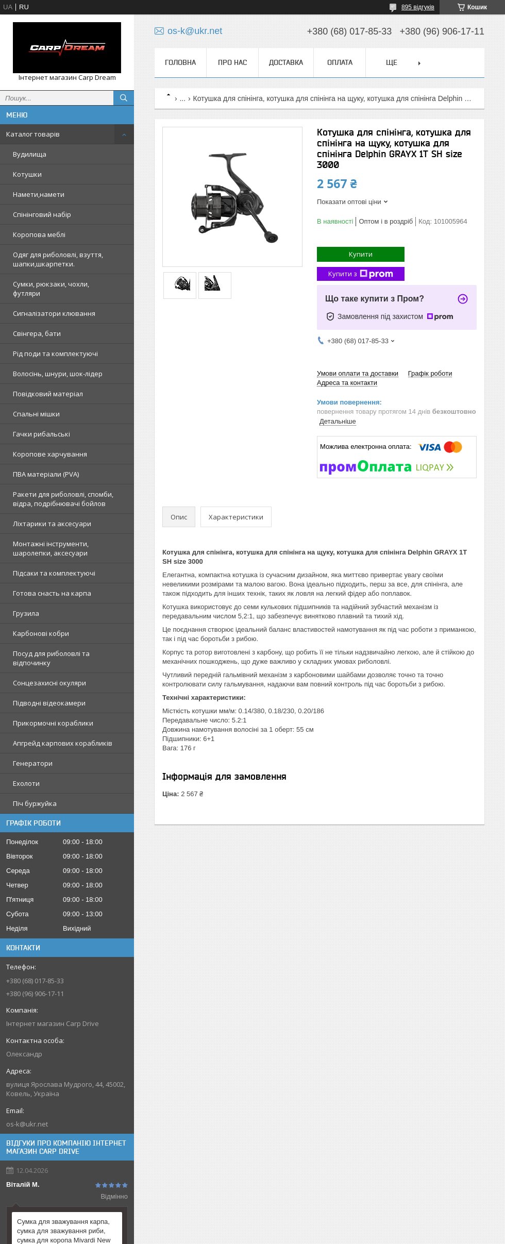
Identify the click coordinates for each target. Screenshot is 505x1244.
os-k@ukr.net (27, 1124)
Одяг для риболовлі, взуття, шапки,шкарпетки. (58, 259)
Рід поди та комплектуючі (55, 353)
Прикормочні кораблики (53, 723)
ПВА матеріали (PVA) (46, 474)
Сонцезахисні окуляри (49, 682)
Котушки (27, 174)
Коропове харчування (50, 454)
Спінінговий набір (42, 214)
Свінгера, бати (37, 333)
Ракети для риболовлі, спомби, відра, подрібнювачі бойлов (63, 499)
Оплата (339, 62)
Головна (180, 62)
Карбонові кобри (41, 633)
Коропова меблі (39, 234)
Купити (361, 254)
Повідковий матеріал (48, 393)
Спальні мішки (36, 413)
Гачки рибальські (41, 434)
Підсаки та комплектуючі (54, 573)
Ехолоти (26, 783)
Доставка (286, 62)
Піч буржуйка (35, 803)
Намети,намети (38, 194)
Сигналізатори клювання (54, 313)
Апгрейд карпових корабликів (62, 743)
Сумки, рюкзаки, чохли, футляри (51, 288)
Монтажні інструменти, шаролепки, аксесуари (51, 548)
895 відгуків (417, 7)
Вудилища (29, 154)
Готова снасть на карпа (52, 593)
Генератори (33, 763)
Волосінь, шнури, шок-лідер (58, 373)
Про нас (232, 62)
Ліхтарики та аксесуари (52, 523)
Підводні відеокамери (49, 703)
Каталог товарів (33, 134)
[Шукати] (123, 98)
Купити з (360, 274)
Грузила (26, 613)
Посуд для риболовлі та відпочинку (51, 658)
